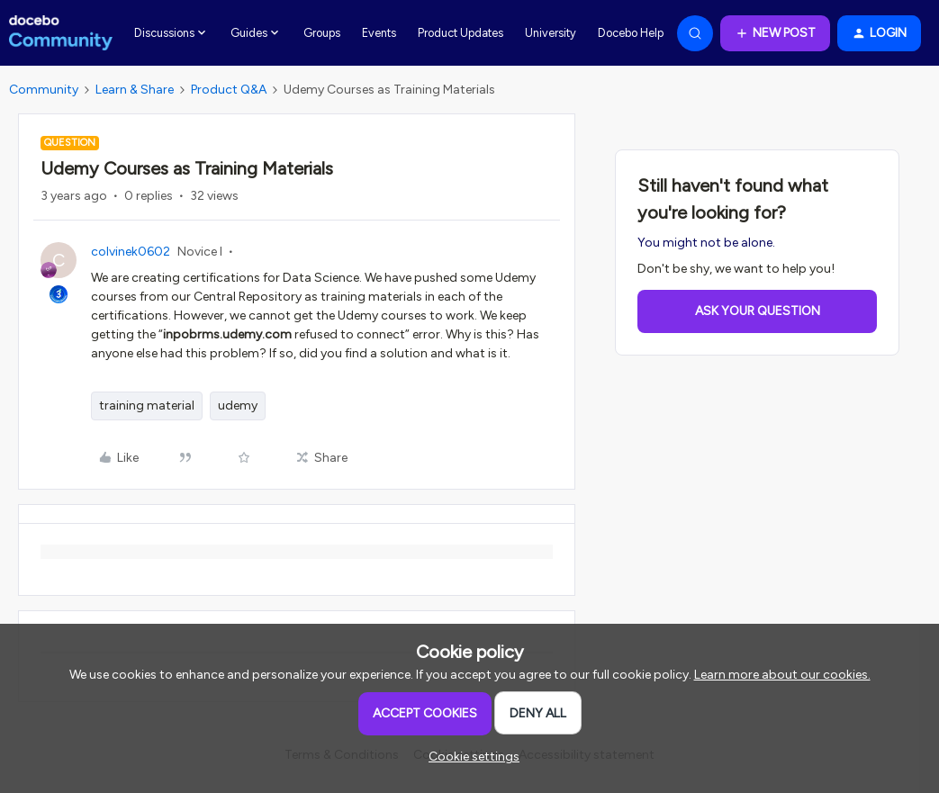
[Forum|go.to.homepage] (61, 33)
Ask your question (757, 311)
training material (146, 405)
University (550, 33)
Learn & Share (134, 89)
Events (379, 33)
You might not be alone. (706, 242)
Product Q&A (228, 89)
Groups (321, 33)
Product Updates (460, 33)
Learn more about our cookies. (782, 674)
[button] (775, 33)
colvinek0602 (130, 251)
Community (43, 89)
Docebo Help (631, 33)
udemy (237, 405)
